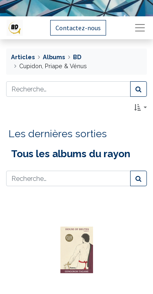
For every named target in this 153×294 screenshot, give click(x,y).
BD (77, 56)
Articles (23, 56)
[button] (140, 107)
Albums (54, 56)
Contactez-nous (78, 28)
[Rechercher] (138, 89)
